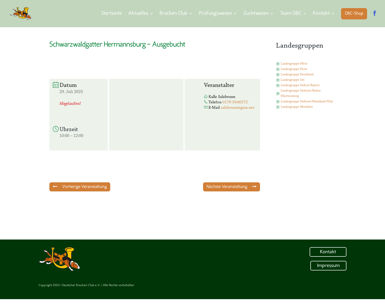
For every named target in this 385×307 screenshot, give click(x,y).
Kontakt (328, 252)
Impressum (328, 265)
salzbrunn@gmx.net (237, 108)
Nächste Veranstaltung (231, 186)
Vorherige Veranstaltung (80, 186)
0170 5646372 (235, 102)
